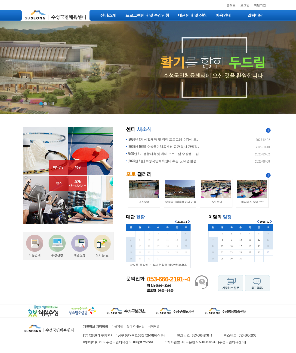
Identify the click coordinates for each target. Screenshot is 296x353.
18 (167, 246)
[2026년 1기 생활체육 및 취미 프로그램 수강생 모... (162, 139)
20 (186, 246)
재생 (49, 103)
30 (149, 258)
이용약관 (117, 326)
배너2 (45, 103)
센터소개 (108, 15)
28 (131, 258)
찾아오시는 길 (136, 326)
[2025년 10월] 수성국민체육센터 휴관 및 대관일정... (163, 146)
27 (186, 252)
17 (158, 246)
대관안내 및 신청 (192, 15)
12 (177, 240)
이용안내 (223, 15)
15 (140, 246)
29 (140, 258)
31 (158, 258)
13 (186, 240)
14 (131, 246)
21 (131, 252)
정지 (53, 103)
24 (158, 252)
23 (149, 252)
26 (177, 252)
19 (177, 246)
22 (140, 252)
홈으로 (231, 5)
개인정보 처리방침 (95, 326)
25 (167, 252)
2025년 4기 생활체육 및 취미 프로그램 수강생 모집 (163, 153)
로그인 (244, 5)
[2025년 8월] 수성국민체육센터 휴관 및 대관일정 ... (163, 160)
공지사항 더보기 (268, 130)
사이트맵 (153, 326)
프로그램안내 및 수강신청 (147, 15)
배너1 (41, 103)
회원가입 (260, 5)
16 (149, 246)
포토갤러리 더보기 (268, 175)
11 (167, 240)
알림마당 (255, 15)
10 (158, 240)
